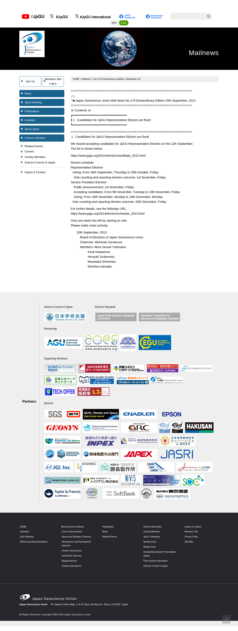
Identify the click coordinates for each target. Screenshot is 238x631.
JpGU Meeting (33, 103)
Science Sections (35, 139)
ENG (123, 24)
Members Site (192, 533)
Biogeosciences (70, 565)
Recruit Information (154, 527)
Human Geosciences (73, 555)
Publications (32, 112)
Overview (25, 533)
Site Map (189, 542)
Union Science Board (73, 533)
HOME (76, 80)
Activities (30, 121)
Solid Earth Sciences (73, 560)
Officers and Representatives (35, 542)
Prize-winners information (157, 562)
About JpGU (32, 130)
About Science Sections (73, 527)
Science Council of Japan (40, 163)
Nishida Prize (151, 542)
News (28, 94)
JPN (114, 24)
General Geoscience (72, 570)
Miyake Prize (150, 548)
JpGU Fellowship (153, 538)
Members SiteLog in (53, 82)
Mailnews (88, 80)
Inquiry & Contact (35, 173)
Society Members (35, 158)
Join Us (30, 82)
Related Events (34, 147)
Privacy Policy (192, 538)
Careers (29, 152)
